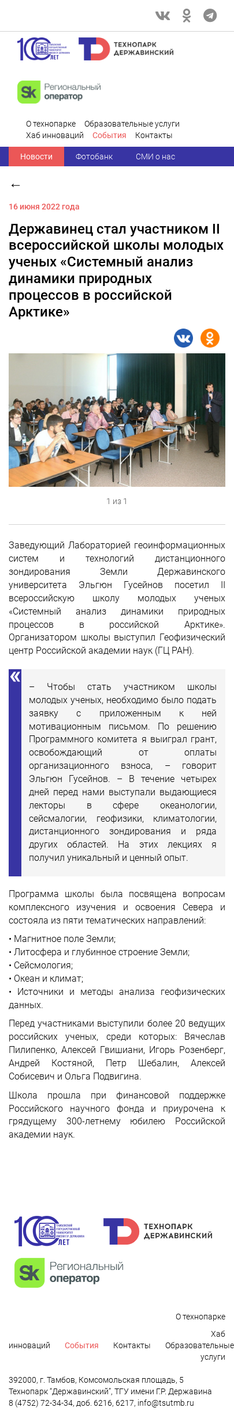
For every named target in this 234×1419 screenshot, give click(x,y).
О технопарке (51, 123)
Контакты (154, 135)
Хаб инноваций (55, 135)
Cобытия (109, 135)
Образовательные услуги (132, 123)
